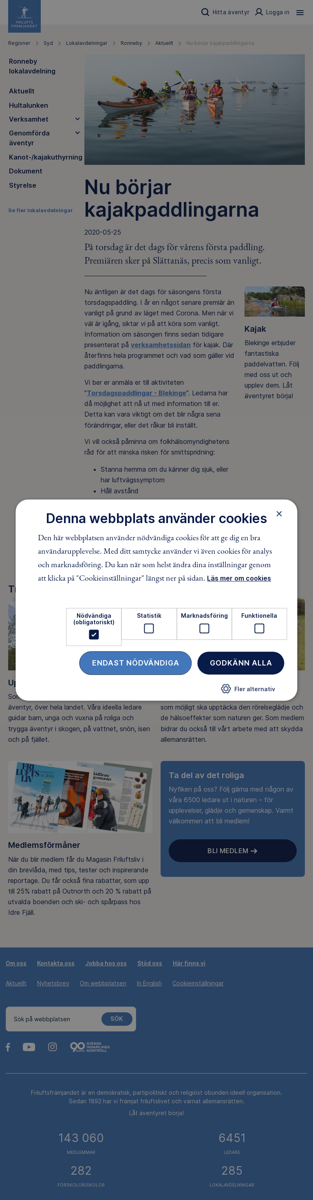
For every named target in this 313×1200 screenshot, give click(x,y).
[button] (248, 692)
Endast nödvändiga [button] (135, 663)
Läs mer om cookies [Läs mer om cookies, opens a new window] (239, 578)
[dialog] (156, 600)
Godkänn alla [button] (241, 663)
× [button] (279, 513)
